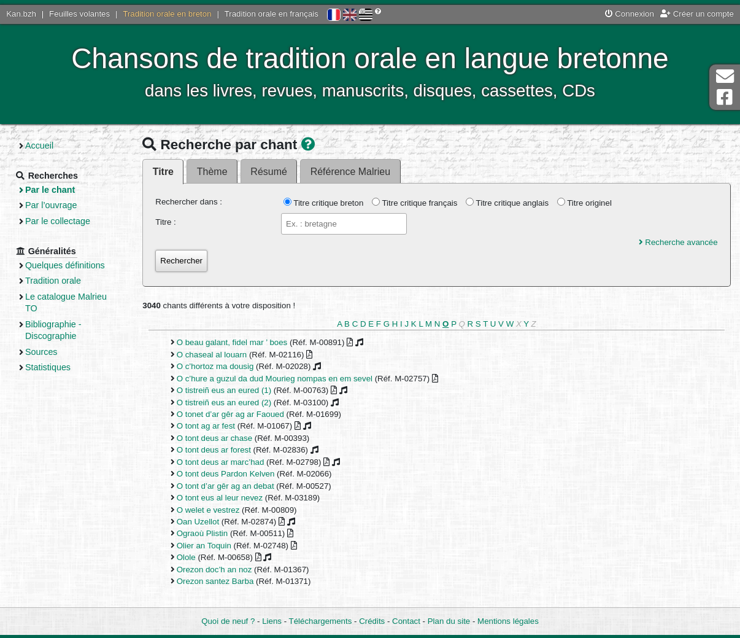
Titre (163, 171)
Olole (186, 557)
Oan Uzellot (198, 521)
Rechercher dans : (188, 201)
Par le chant (50, 190)
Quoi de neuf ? (228, 621)
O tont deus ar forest (214, 449)
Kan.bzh (21, 13)
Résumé (268, 171)
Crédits (372, 621)
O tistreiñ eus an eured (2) (224, 402)
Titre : (165, 222)
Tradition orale (53, 281)
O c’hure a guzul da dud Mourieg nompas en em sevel (274, 378)
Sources (41, 352)
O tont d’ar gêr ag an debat (225, 486)
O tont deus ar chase (214, 438)
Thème (212, 171)
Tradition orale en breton (167, 13)
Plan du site (449, 621)
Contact (406, 621)
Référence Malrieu (350, 171)
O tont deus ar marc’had (220, 462)
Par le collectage (57, 221)
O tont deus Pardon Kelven (226, 473)
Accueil (39, 145)
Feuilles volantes (79, 13)
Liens (272, 621)
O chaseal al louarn (212, 354)
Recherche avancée (678, 242)
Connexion (629, 13)
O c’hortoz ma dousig (215, 366)
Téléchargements (320, 621)
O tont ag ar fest (206, 425)
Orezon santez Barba (215, 581)
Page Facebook (724, 97)
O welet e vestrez (208, 510)
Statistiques (48, 367)
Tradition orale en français (271, 13)
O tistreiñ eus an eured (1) (224, 390)
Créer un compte (697, 13)
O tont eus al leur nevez (220, 497)
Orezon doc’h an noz (214, 569)
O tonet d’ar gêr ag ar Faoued (230, 414)
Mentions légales (508, 621)
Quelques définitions (65, 265)
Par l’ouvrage (51, 205)
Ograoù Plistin (202, 533)
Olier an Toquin (204, 545)
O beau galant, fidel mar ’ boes (232, 342)
